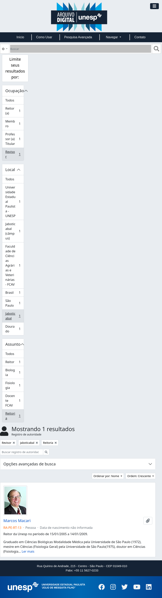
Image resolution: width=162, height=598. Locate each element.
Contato (140, 37)
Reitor (14, 363)
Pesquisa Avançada (78, 37)
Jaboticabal (14, 316)
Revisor (14, 154)
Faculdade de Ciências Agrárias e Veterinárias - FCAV (14, 265)
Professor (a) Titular (14, 139)
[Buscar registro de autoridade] (21, 452)
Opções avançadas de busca (29, 464)
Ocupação (14, 90)
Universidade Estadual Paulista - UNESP (14, 201)
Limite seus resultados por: (15, 68)
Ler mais (28, 551)
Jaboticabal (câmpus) (14, 231)
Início (20, 37)
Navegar (112, 37)
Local (10, 169)
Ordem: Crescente (139, 476)
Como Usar (44, 37)
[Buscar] (80, 49)
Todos (9, 100)
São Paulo (14, 303)
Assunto (12, 344)
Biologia (14, 372)
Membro (14, 123)
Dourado (14, 328)
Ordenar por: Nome (107, 476)
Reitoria (14, 415)
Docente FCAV (14, 401)
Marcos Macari (17, 520)
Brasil (14, 293)
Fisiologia (14, 385)
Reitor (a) (14, 110)
